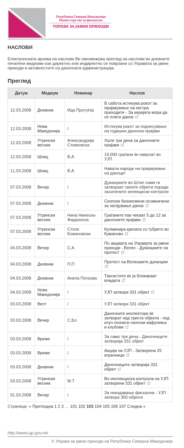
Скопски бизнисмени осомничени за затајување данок (136, 203)
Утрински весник (46, 142)
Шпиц (42, 156)
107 (122, 406)
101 (73, 406)
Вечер (43, 187)
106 (114, 406)
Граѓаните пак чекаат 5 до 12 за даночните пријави (135, 217)
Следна (136, 406)
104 (98, 406)
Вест (41, 304)
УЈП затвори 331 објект (129, 292)
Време (43, 338)
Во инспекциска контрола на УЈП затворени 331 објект (136, 380)
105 (106, 406)
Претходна (41, 406)
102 (81, 406)
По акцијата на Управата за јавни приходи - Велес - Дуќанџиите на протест (136, 248)
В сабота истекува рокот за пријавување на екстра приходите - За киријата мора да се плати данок (135, 110)
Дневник (45, 110)
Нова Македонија (48, 128)
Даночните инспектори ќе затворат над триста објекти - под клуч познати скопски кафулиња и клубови (137, 320)
